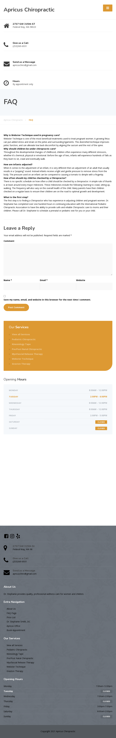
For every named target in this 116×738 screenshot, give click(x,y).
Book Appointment (16, 630)
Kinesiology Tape (21, 344)
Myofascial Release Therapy (27, 354)
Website (80, 280)
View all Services (21, 334)
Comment (9, 241)
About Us (11, 608)
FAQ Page (11, 613)
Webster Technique (22, 358)
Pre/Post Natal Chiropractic (27, 349)
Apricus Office (13, 626)
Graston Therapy (21, 363)
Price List (11, 617)
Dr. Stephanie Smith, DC (18, 621)
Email (44, 280)
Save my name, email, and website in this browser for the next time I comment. (47, 299)
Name (8, 280)
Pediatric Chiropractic (24, 339)
